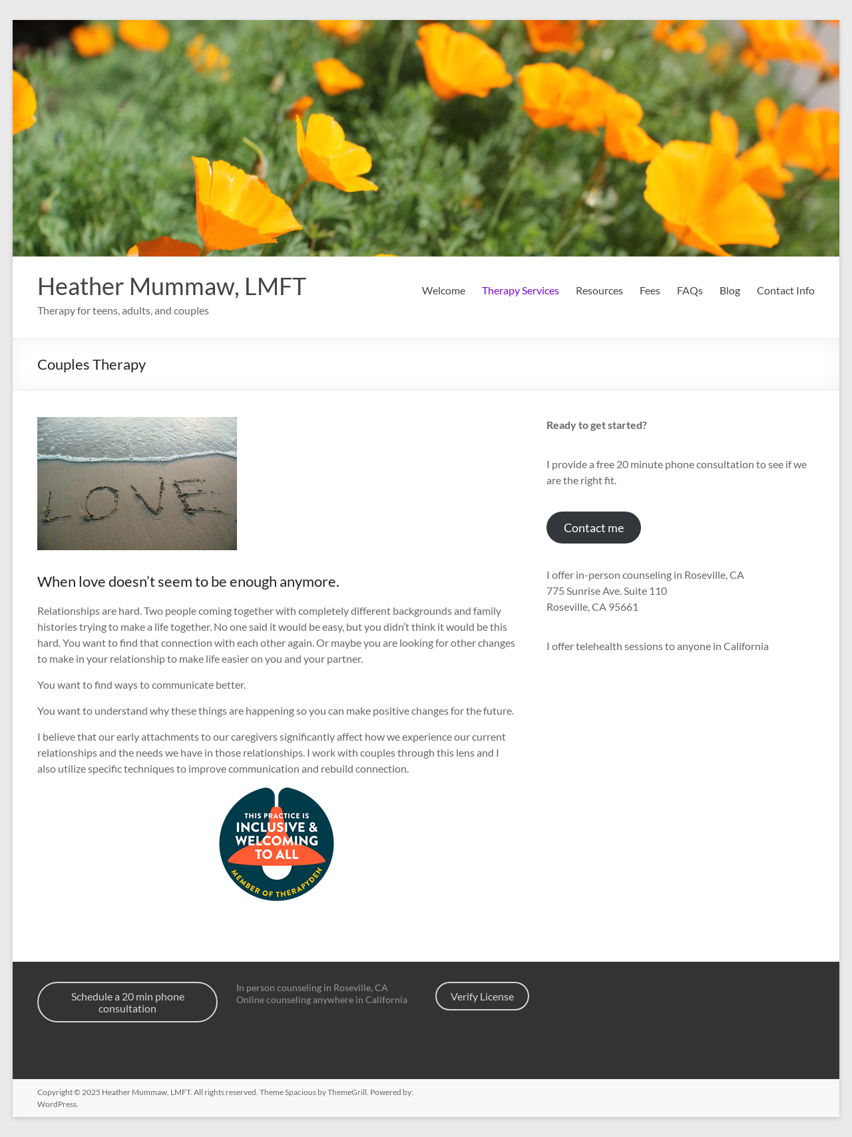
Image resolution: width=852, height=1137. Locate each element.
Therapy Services (520, 290)
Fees (650, 290)
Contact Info (786, 290)
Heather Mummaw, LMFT (171, 285)
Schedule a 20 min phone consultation (127, 1002)
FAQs (690, 290)
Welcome (443, 290)
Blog (730, 290)
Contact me (594, 527)
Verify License (482, 996)
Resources (599, 290)
